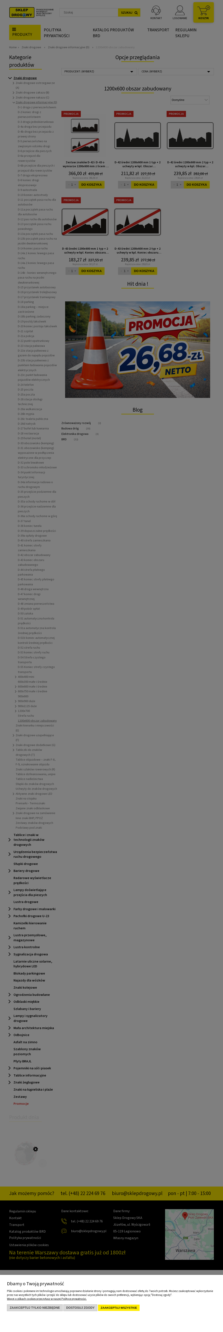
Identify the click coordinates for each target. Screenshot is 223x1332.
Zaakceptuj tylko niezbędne (35, 1307)
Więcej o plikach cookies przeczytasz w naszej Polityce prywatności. (47, 1299)
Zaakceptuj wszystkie (119, 1307)
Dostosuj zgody (80, 1307)
